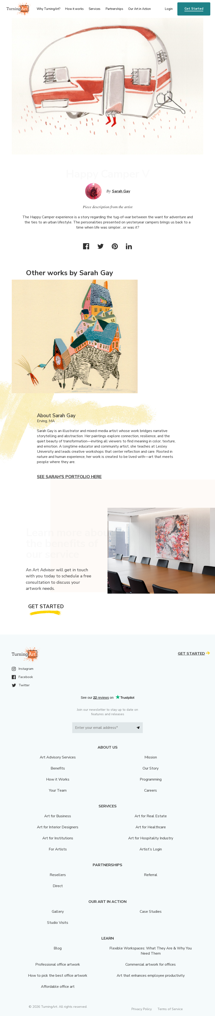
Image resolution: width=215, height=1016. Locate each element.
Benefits (58, 768)
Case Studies (151, 911)
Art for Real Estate (151, 816)
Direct (58, 886)
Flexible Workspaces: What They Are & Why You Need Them (150, 951)
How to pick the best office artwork (57, 975)
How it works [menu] (74, 9)
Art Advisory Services (58, 757)
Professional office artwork (57, 964)
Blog (58, 948)
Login (169, 9)
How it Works (57, 779)
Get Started (193, 9)
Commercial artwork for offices (150, 964)
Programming (151, 779)
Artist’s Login (150, 849)
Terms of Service (170, 1009)
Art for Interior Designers (57, 827)
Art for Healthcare (150, 827)
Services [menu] (94, 9)
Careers (150, 790)
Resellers (58, 874)
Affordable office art (58, 986)
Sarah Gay (121, 191)
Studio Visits (57, 922)
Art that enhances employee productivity (151, 975)
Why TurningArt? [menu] (48, 9)
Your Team (58, 790)
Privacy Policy (141, 1009)
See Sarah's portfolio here (69, 477)
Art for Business (57, 816)
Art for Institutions (57, 838)
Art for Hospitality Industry (150, 838)
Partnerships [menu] (114, 9)
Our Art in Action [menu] (139, 9)
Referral (150, 874)
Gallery (58, 911)
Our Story (151, 768)
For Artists (58, 849)
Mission (150, 757)
